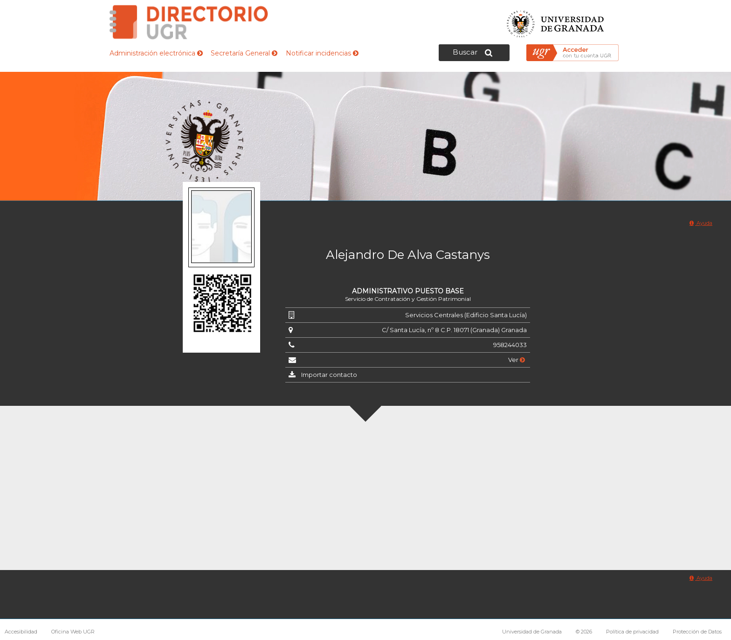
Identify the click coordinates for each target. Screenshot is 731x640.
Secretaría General (244, 53)
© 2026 (584, 631)
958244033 (510, 344)
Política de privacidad (632, 631)
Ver (516, 359)
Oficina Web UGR (73, 631)
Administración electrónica (156, 53)
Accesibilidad (21, 631)
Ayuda (701, 223)
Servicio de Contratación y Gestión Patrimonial (408, 298)
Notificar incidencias (322, 53)
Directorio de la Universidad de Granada (189, 22)
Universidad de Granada (555, 21)
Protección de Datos (697, 631)
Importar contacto (329, 374)
